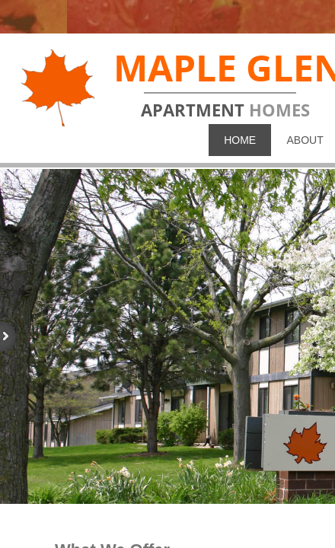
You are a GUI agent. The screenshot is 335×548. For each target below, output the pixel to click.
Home (240, 140)
